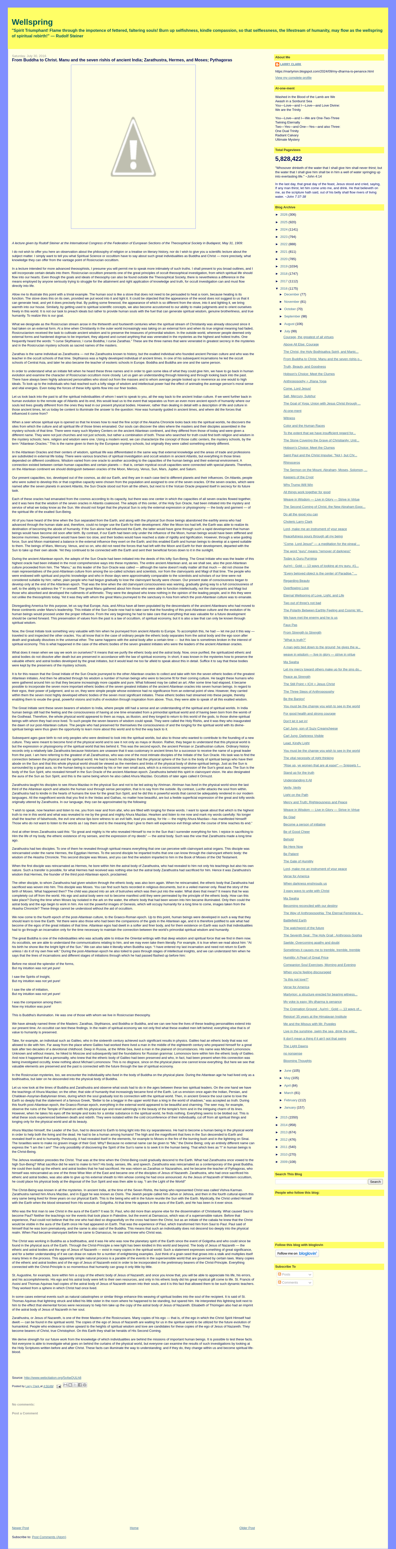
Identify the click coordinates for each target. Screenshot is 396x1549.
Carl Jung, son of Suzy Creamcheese (310, 728)
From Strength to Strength (302, 632)
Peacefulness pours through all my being (313, 536)
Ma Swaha (291, 662)
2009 (284, 1162)
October (290, 309)
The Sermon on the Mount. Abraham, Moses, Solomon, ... (325, 470)
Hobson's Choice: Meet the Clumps (309, 374)
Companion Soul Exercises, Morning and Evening (319, 965)
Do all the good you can (300, 514)
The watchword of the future (303, 928)
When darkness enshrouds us (305, 883)
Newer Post (20, 1528)
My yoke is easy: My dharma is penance (312, 1002)
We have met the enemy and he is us (310, 617)
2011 (284, 1147)
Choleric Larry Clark (297, 521)
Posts (284, 1274)
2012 (284, 1139)
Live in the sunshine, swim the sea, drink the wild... (320, 1031)
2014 (284, 1125)
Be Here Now (293, 846)
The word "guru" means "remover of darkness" (317, 551)
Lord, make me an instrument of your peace (315, 529)
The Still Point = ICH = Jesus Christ (309, 684)
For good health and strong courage (309, 713)
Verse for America (296, 876)
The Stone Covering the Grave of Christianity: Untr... (321, 440)
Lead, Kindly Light (296, 743)
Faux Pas (290, 625)
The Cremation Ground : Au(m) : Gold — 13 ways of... (322, 1009)
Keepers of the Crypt (298, 477)
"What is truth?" (294, 640)
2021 (284, 252)
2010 (284, 1154)
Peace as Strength (296, 677)
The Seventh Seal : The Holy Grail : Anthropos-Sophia (322, 935)
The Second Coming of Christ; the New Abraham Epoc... (324, 507)
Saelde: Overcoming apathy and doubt (311, 942)
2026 (284, 214)
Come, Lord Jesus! (297, 388)
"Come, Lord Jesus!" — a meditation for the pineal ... (321, 544)
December (292, 294)
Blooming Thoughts (297, 1061)
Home (134, 1528)
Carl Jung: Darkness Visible (303, 736)
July (287, 331)
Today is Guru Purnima (300, 558)
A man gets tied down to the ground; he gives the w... (321, 647)
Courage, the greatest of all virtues (308, 337)
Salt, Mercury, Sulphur (299, 396)
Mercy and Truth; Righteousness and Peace (315, 802)
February (291, 1100)
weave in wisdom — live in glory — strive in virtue (319, 654)
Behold (288, 839)
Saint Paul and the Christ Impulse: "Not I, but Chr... (320, 455)
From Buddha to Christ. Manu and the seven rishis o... (322, 359)
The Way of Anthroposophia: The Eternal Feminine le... (323, 913)
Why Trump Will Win (298, 485)
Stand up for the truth (298, 773)
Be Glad (289, 817)
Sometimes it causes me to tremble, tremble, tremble (321, 950)
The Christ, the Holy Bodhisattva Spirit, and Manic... (321, 352)
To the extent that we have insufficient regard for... (319, 433)
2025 (284, 222)
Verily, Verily (292, 787)
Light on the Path (295, 795)
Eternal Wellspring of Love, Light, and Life (313, 595)
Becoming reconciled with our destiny (310, 906)
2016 (284, 288)
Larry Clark (291, 64)
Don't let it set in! (295, 721)
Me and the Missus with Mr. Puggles (309, 1024)
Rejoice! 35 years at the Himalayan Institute (315, 1016)
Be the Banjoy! (294, 699)
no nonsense (292, 1053)
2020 (284, 259)
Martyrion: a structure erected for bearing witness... (320, 994)
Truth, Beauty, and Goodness (304, 366)
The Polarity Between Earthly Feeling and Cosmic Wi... (323, 610)
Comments (288, 1282)
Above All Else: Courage (301, 344)
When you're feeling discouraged (307, 972)
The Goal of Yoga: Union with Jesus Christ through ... (322, 403)
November (292, 302)
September (292, 316)
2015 (284, 1117)
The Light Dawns (295, 1046)
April (288, 1085)
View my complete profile (293, 78)
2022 (284, 244)
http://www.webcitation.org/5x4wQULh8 (52, 1378)
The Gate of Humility (298, 861)
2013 (284, 1132)
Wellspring (32, 22)
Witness (289, 418)
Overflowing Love (296, 588)
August (289, 324)
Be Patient (291, 854)
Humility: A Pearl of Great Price (305, 957)
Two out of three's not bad (302, 603)
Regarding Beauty (296, 581)
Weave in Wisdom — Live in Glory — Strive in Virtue (321, 499)
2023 (284, 237)
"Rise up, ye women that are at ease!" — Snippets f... (322, 765)
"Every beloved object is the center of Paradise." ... (320, 573)
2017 (284, 281)
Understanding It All (297, 780)
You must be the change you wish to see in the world (321, 706)
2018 (284, 274)
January (290, 1107)
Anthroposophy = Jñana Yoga (304, 381)
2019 (284, 266)
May (287, 1078)
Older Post (247, 1528)
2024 (284, 229)
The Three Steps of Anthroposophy (308, 691)
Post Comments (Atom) (49, 1537)
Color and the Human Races (304, 426)
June (288, 1070)
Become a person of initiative (304, 824)
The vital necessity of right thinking (308, 758)
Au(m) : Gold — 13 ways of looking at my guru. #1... (321, 566)
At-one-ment (292, 411)
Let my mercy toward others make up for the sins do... (322, 669)
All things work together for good (306, 492)
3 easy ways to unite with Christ (306, 891)
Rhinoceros (291, 462)
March (289, 1093)
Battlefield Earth (295, 920)
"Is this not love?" (296, 979)
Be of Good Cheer (296, 832)
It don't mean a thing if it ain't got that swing (314, 1038)
